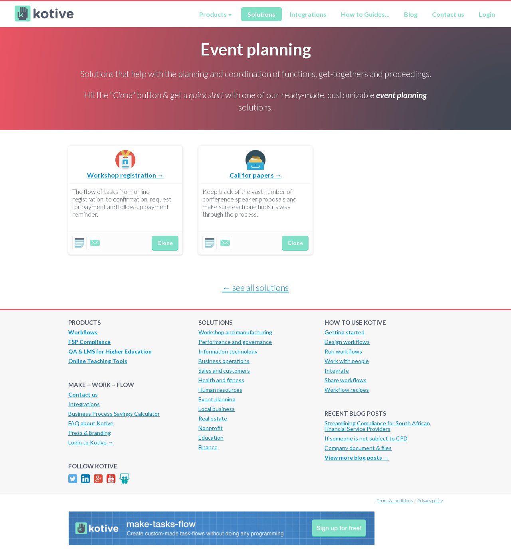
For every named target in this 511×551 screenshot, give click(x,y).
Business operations (224, 360)
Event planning (217, 399)
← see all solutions (255, 287)
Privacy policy (430, 500)
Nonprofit (210, 428)
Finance (208, 447)
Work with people (347, 360)
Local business (216, 408)
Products (213, 14)
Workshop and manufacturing (235, 332)
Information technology (227, 351)
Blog (411, 14)
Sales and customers (224, 370)
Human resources (220, 389)
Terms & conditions (394, 500)
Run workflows (343, 351)
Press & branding (89, 432)
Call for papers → (255, 175)
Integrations (308, 14)
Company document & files (358, 447)
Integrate (337, 370)
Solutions (261, 14)
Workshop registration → (125, 175)
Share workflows (345, 380)
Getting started (344, 332)
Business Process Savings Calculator (114, 413)
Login (487, 14)
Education (211, 437)
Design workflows (347, 341)
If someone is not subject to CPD (366, 438)
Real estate (212, 418)
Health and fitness (221, 380)
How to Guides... (365, 14)
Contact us (448, 14)
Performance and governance (235, 341)
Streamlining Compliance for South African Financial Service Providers (377, 426)
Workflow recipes (347, 389)
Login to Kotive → (90, 442)
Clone (165, 242)
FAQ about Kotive (90, 423)
